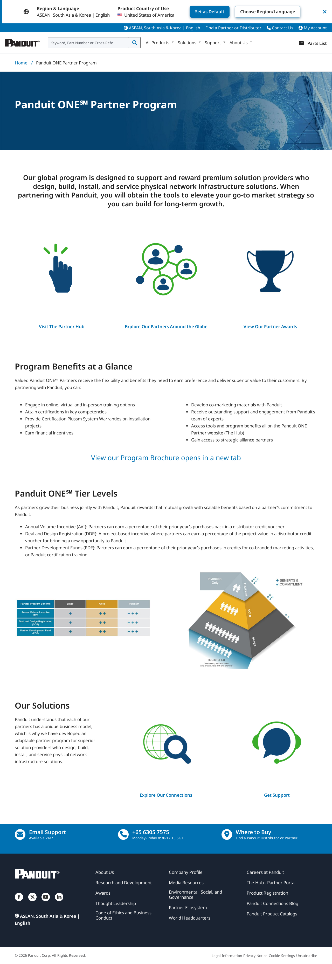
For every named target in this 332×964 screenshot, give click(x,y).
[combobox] (88, 42)
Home (21, 63)
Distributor (250, 28)
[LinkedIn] (59, 902)
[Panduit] (22, 41)
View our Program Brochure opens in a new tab (166, 457)
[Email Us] (20, 834)
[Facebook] (19, 902)
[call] (123, 834)
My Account (313, 28)
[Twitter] (32, 902)
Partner (225, 28)
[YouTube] (46, 902)
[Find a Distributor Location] (227, 834)
